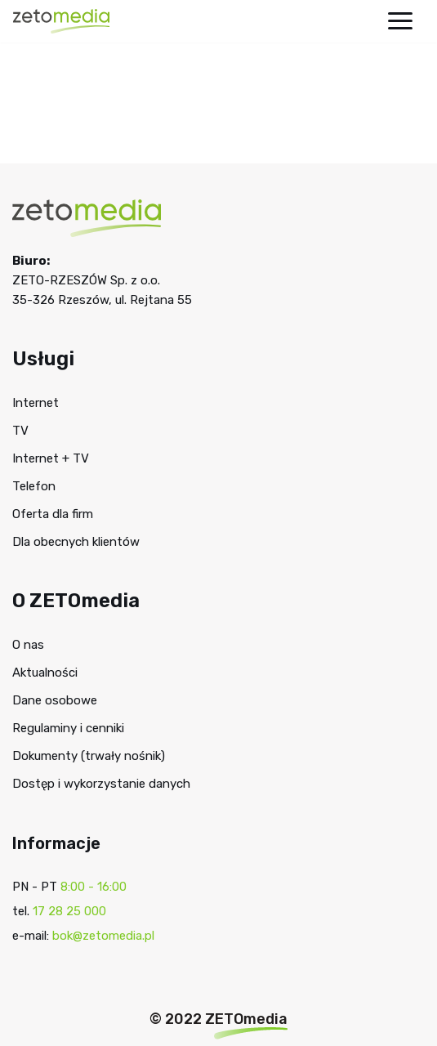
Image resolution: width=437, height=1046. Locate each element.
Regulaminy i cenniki (68, 728)
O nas (28, 644)
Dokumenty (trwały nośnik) (88, 756)
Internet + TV (50, 458)
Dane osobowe (54, 700)
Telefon (34, 486)
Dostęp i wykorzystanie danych (101, 783)
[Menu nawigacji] (400, 21)
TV (20, 430)
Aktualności (45, 672)
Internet (35, 403)
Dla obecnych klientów (76, 541)
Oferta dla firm (52, 514)
